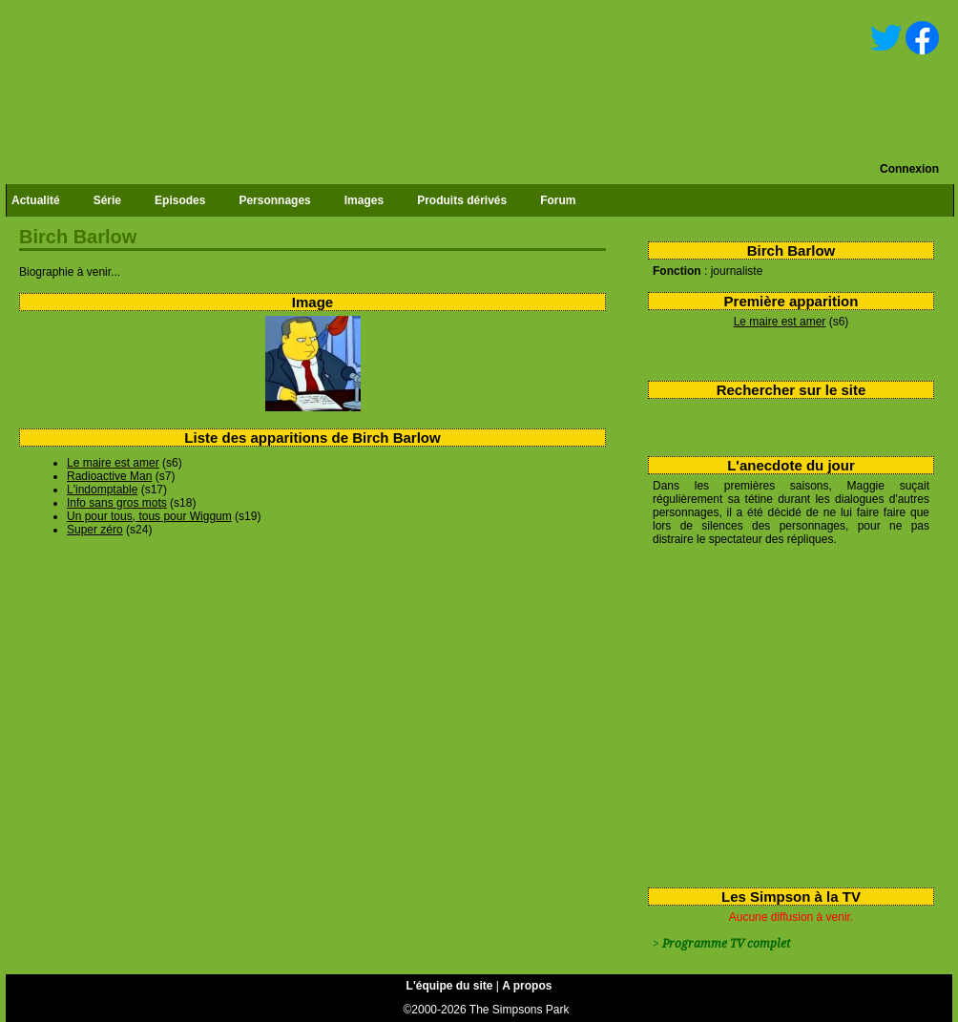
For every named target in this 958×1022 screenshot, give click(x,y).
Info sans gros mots (117, 503)
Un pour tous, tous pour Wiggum (149, 516)
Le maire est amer (780, 321)
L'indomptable (102, 489)
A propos (527, 985)
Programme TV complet (726, 943)
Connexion (909, 169)
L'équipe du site (449, 985)
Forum (557, 200)
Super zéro (95, 529)
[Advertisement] (784, 713)
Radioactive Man (109, 476)
